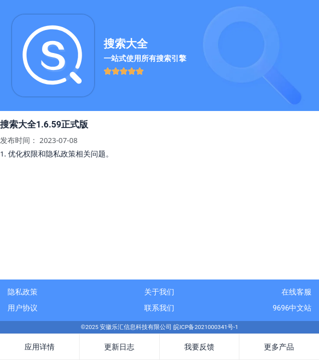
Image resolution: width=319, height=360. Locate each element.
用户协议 (23, 308)
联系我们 (159, 308)
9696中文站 (292, 308)
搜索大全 (126, 44)
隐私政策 (23, 292)
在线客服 (296, 292)
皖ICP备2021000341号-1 (205, 327)
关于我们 (159, 292)
